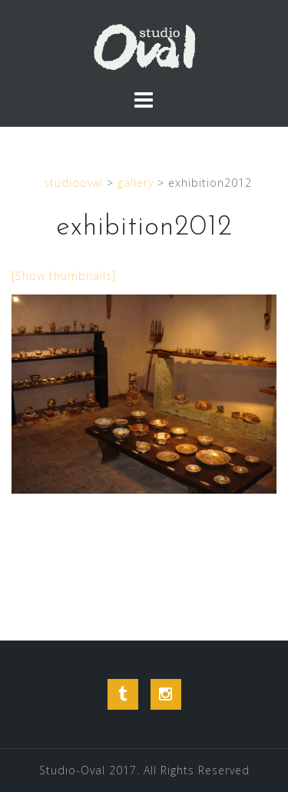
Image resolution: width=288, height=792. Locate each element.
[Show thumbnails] (64, 275)
